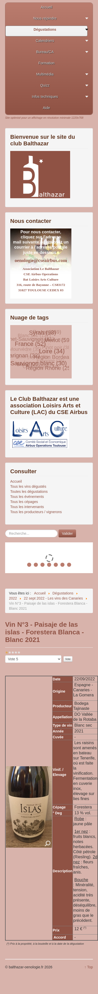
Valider (67, 533)
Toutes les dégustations (29, 492)
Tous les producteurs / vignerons (36, 512)
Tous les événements (27, 497)
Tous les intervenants (27, 507)
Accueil (16, 481)
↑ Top (88, 967)
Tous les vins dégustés (28, 486)
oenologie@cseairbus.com (41, 260)
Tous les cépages (24, 502)
